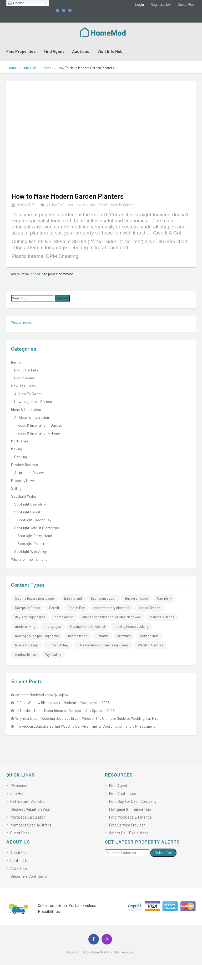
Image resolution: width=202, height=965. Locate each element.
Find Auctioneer (122, 793)
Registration (161, 4)
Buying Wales (24, 378)
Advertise (18, 868)
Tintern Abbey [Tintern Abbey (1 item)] (58, 645)
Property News (23, 480)
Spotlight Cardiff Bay (34, 520)
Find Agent (54, 51)
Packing (20, 457)
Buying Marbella (26, 370)
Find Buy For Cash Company (132, 801)
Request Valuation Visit (30, 809)
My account (20, 785)
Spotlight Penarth (31, 543)
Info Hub (29, 68)
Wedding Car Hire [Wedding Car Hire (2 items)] (150, 645)
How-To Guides (122, 205)
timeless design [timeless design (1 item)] (27, 645)
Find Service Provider (127, 825)
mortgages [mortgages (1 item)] (52, 626)
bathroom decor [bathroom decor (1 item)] (103, 598)
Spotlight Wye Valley (30, 551)
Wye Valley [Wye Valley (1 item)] (53, 654)
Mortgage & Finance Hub (130, 809)
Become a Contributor (29, 876)
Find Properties (21, 51)
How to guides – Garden (33, 401)
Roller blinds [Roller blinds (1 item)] (149, 636)
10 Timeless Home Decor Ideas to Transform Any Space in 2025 (65, 710)
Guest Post (187, 4)
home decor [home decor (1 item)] (64, 617)
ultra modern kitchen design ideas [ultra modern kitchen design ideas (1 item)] (103, 645)
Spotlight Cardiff (28, 512)
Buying (16, 362)
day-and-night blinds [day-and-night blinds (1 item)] (30, 617)
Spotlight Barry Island (34, 535)
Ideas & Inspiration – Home (38, 433)
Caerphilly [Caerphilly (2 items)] (164, 598)
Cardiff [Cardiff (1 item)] (54, 608)
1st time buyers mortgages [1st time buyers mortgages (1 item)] (35, 598)
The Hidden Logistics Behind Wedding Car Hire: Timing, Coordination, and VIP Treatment (85, 726)
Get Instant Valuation (28, 801)
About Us (18, 852)
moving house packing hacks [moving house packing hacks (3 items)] (37, 636)
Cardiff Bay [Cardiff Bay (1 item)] (76, 608)
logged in (36, 274)
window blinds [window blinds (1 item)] (25, 654)
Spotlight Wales (24, 496)
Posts (47, 68)
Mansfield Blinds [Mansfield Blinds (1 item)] (162, 617)
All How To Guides (59, 205)
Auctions (80, 51)
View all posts (21, 322)
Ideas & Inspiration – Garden (39, 425)
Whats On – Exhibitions (29, 559)
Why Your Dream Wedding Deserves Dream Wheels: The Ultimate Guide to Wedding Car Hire (86, 718)
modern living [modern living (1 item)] (25, 626)
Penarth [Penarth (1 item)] (102, 636)
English (16, 3)
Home (12, 68)
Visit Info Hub (110, 51)
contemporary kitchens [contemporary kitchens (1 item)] (111, 608)
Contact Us (19, 860)
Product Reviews (24, 464)
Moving (16, 449)
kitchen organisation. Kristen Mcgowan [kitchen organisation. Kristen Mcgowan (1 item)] (111, 617)
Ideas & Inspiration (26, 409)
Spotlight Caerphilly (30, 504)
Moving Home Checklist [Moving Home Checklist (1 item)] (87, 626)
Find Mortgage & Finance (130, 817)
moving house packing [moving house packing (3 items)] (131, 626)
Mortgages (19, 441)
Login (139, 4)
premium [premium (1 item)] (124, 636)
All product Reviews (30, 472)
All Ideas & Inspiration (31, 417)
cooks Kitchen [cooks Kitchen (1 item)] (149, 608)
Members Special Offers (30, 825)
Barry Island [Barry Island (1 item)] (73, 598)
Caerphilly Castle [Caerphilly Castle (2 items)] (27, 608)
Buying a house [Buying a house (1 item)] (136, 598)
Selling (16, 488)
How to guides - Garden (91, 205)
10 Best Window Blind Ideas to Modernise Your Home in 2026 (62, 702)
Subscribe (163, 852)
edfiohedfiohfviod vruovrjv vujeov (42, 694)
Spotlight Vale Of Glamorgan (37, 527)
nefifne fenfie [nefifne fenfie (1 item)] (77, 636)
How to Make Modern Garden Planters (68, 196)
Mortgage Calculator (27, 817)
